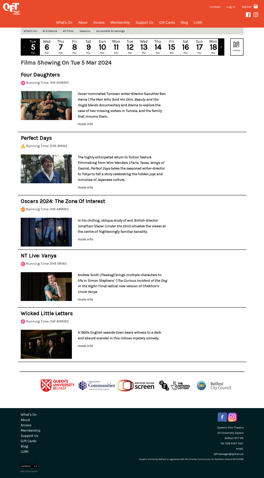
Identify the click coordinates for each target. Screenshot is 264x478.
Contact (215, 7)
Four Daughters (40, 74)
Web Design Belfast (29, 471)
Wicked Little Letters (47, 313)
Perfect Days (36, 138)
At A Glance (50, 31)
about (82, 22)
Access (99, 22)
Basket (250, 7)
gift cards (167, 22)
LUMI (198, 22)
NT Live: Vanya (38, 255)
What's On (64, 22)
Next (221, 47)
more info (85, 124)
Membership (120, 22)
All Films (68, 31)
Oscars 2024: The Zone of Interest (63, 201)
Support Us (144, 22)
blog (184, 22)
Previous (24, 47)
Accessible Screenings (110, 31)
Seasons (85, 31)
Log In (230, 7)
